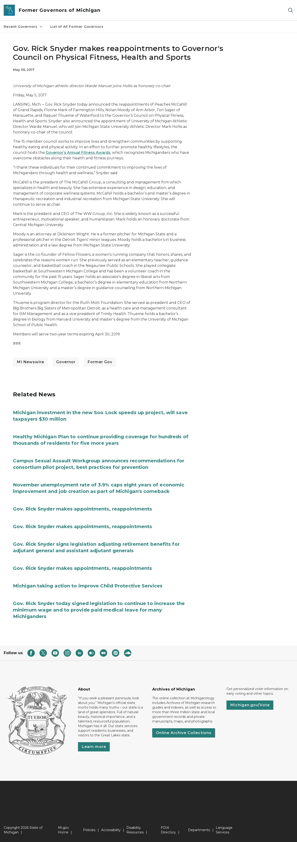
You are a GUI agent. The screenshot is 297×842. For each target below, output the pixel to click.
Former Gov (99, 362)
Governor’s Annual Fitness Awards (78, 152)
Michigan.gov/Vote (250, 705)
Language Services (224, 830)
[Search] (290, 10)
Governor (65, 362)
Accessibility (111, 830)
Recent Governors (23, 27)
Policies (89, 830)
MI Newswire (30, 362)
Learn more (94, 746)
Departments (199, 830)
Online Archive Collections (183, 733)
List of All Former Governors (76, 27)
